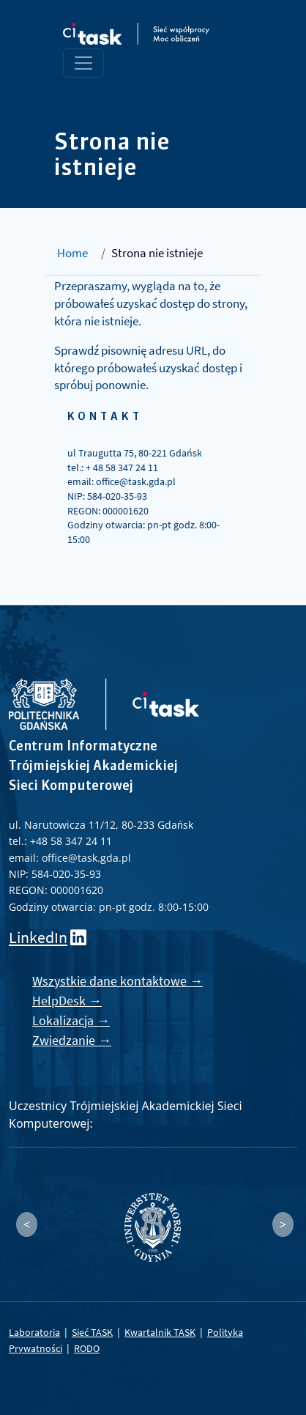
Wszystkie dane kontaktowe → (117, 980)
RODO (87, 1348)
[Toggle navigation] (83, 63)
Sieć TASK (92, 1332)
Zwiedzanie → (71, 1040)
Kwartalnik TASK (159, 1332)
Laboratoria (34, 1332)
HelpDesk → (67, 1000)
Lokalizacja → (71, 1020)
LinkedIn (38, 937)
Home (72, 253)
